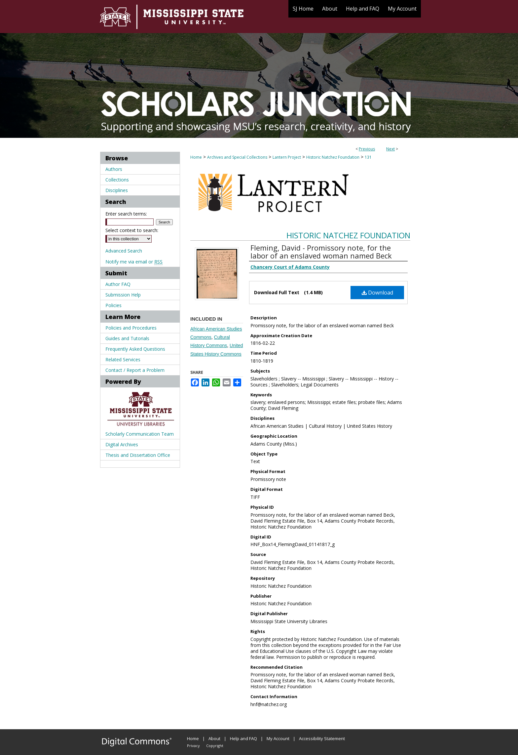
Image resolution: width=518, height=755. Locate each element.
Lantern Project (287, 157)
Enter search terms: (126, 214)
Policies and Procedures (131, 328)
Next (390, 149)
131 (368, 157)
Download (377, 292)
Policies (113, 305)
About (214, 738)
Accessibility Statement (322, 738)
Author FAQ (117, 284)
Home (196, 157)
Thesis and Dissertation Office (137, 455)
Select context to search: (131, 230)
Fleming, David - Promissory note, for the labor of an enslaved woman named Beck (321, 251)
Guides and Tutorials (127, 338)
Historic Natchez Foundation (332, 157)
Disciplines (116, 190)
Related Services (122, 359)
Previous (367, 149)
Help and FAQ (243, 738)
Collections (117, 180)
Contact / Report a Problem (135, 370)
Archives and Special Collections (237, 157)
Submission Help (123, 295)
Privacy (193, 745)
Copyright (214, 745)
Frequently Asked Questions (135, 349)
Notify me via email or (134, 261)
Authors (113, 169)
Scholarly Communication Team (139, 434)
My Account (278, 738)
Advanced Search (123, 251)
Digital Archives (121, 444)
